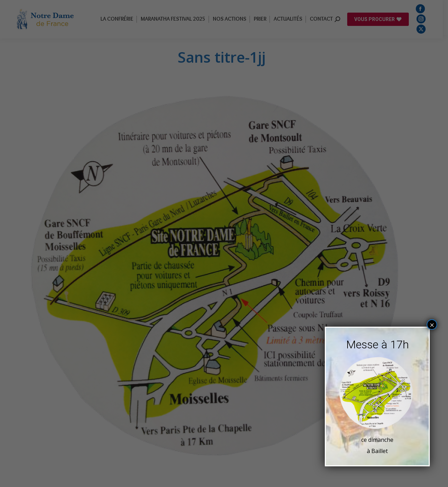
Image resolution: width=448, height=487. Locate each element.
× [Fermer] (432, 324)
